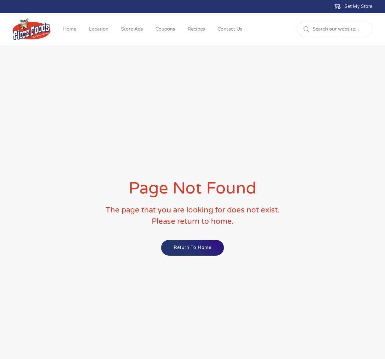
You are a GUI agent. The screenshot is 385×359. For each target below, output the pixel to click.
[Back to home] (31, 29)
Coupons (165, 29)
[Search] (334, 29)
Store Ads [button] (132, 29)
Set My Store (358, 6)
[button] (353, 6)
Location (98, 29)
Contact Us (230, 29)
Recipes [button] (196, 29)
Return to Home (192, 247)
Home (69, 29)
